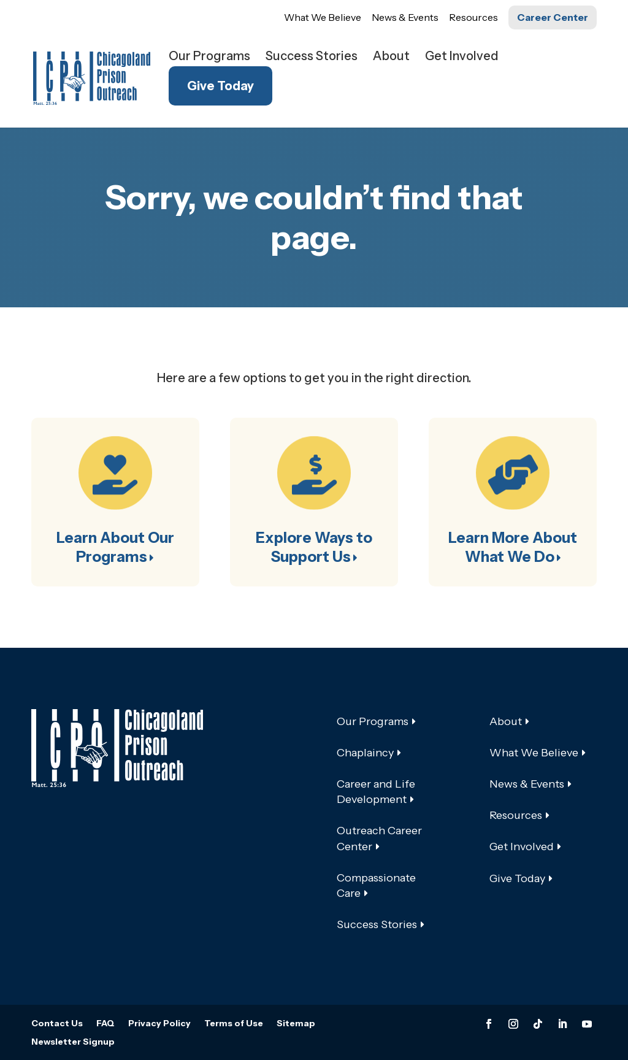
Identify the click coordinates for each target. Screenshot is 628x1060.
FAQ (105, 1024)
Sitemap (296, 1024)
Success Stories (312, 57)
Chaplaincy (365, 752)
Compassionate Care (376, 885)
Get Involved (462, 57)
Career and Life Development (376, 791)
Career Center (552, 17)
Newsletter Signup (73, 1042)
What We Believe (322, 17)
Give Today (220, 86)
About (391, 57)
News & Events (405, 17)
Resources (473, 17)
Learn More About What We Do (512, 547)
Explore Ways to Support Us (314, 547)
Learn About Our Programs (115, 547)
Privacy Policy (159, 1024)
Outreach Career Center (379, 838)
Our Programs (209, 57)
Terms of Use (233, 1024)
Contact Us (57, 1024)
